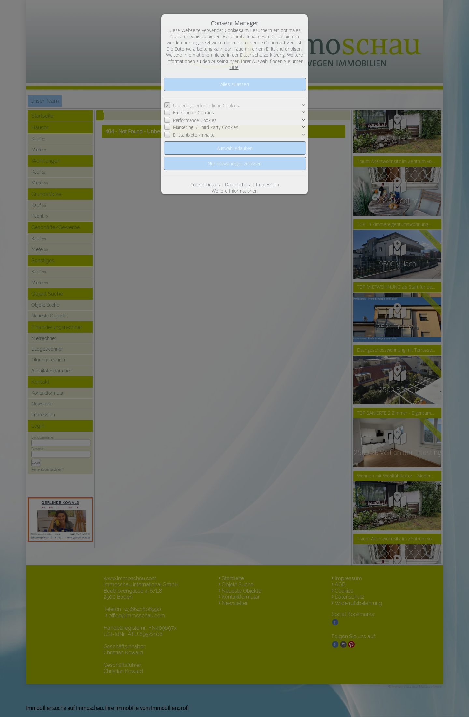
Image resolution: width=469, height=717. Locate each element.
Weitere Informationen (235, 191)
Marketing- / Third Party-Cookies (205, 127)
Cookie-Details (205, 185)
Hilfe (234, 67)
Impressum (267, 185)
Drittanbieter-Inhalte (194, 135)
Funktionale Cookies (193, 113)
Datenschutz (238, 185)
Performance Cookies (195, 120)
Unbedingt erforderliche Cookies (206, 105)
